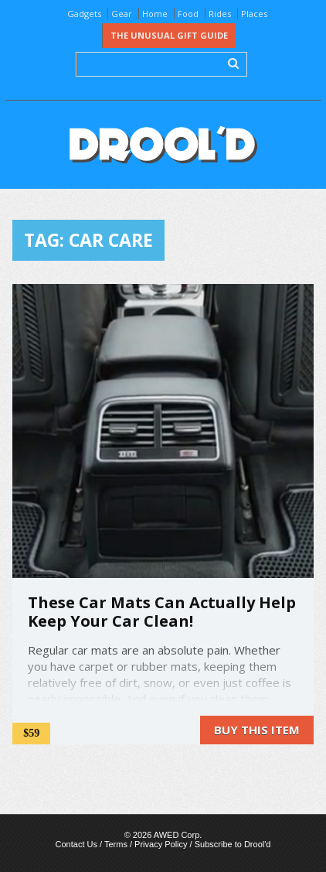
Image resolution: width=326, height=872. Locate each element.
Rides (220, 13)
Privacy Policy (160, 844)
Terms (115, 844)
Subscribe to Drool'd (233, 844)
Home (155, 13)
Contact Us (76, 844)
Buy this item (257, 729)
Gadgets (84, 13)
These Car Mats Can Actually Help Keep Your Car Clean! (162, 611)
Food (188, 13)
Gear (121, 13)
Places (254, 13)
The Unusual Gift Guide (169, 35)
